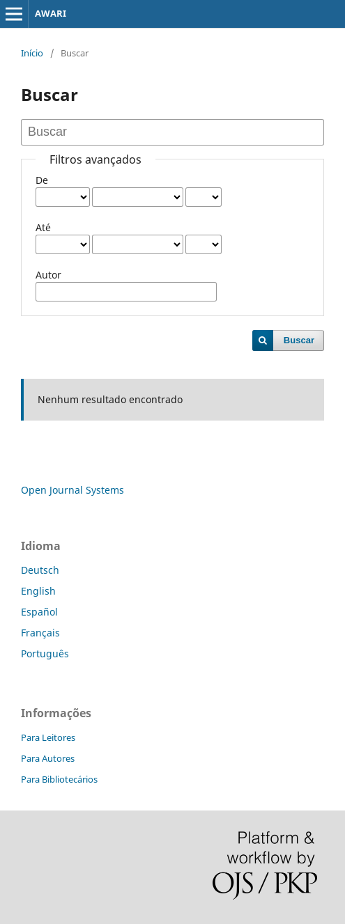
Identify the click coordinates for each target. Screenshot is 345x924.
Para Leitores (48, 737)
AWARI (50, 13)
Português (45, 653)
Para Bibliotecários (59, 779)
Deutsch (40, 570)
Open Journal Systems (72, 489)
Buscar (299, 340)
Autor (48, 274)
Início (32, 53)
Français (40, 632)
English (38, 590)
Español (39, 611)
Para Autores (48, 758)
